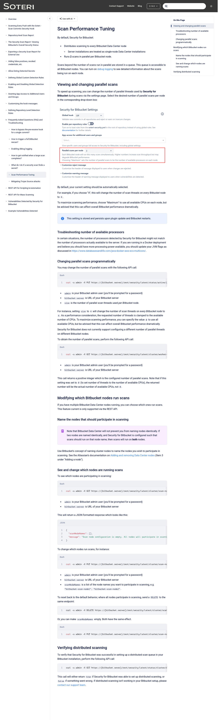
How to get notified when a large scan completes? (28, 157)
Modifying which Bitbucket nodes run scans (189, 49)
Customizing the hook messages (23, 103)
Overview (12, 19)
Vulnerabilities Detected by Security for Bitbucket (25, 203)
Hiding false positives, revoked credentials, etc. (21, 62)
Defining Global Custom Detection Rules (26, 77)
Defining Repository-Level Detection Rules (24, 111)
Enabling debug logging (21, 149)
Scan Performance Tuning (22, 175)
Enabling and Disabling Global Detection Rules (26, 85)
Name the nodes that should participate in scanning (193, 57)
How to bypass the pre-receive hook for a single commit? (27, 131)
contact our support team (71, 685)
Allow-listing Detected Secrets (21, 71)
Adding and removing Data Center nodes (132, 455)
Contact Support (116, 6)
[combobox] (184, 6)
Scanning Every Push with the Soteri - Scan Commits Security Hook (24, 27)
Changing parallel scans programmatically (186, 40)
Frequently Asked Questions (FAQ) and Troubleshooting (25, 121)
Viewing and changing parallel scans (189, 26)
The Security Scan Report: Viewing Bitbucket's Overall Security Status (23, 43)
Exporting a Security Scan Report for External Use (24, 53)
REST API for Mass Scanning (21, 195)
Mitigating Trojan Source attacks (25, 181)
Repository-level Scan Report (21, 35)
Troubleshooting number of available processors (192, 32)
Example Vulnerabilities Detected (23, 211)
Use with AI (67, 18)
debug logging (105, 69)
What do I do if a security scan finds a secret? (28, 166)
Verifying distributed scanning (186, 72)
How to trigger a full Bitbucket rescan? (24, 140)
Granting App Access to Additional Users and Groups (26, 95)
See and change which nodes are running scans (190, 65)
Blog (140, 6)
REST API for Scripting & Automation (24, 188)
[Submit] (166, 6)
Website (130, 6)
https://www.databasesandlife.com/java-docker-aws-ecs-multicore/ (109, 250)
